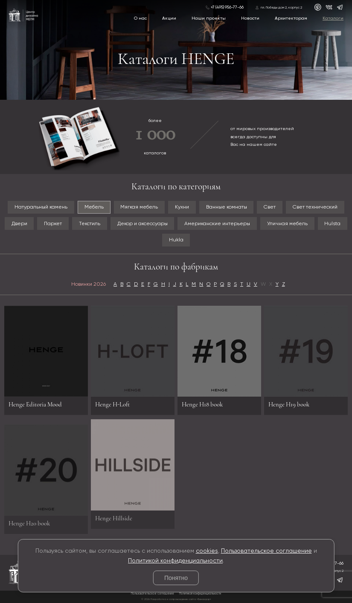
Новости (250, 18)
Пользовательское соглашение (266, 551)
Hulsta (332, 223)
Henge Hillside (113, 516)
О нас (140, 18)
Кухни (182, 207)
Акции (169, 18)
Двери (19, 223)
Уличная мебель (287, 223)
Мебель (94, 207)
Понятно (176, 577)
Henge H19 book (288, 404)
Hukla (176, 240)
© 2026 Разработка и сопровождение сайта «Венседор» (176, 599)
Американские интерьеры (217, 223)
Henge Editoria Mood (35, 404)
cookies (207, 551)
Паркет (53, 223)
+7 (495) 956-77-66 (227, 7)
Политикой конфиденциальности (175, 561)
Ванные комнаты (226, 207)
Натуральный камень (41, 207)
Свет (270, 207)
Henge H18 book (202, 404)
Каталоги (333, 18)
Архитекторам (291, 18)
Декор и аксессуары (142, 223)
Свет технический (315, 207)
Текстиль (89, 223)
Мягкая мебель (139, 207)
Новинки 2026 (88, 284)
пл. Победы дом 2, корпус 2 (281, 7)
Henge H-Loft (112, 404)
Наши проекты (209, 18)
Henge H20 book (29, 525)
